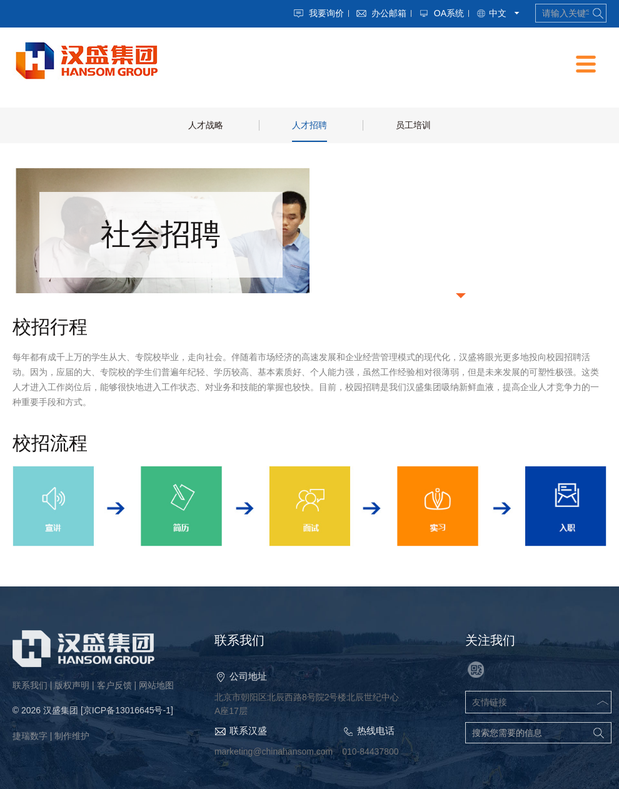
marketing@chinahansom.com (273, 751)
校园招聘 (458, 234)
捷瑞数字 (30, 736)
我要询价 (326, 13)
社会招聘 (161, 234)
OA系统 (449, 13)
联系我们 (30, 685)
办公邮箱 (388, 13)
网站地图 (156, 685)
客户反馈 (114, 685)
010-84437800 (370, 751)
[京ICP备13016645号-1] (127, 710)
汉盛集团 (60, 710)
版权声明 (71, 685)
